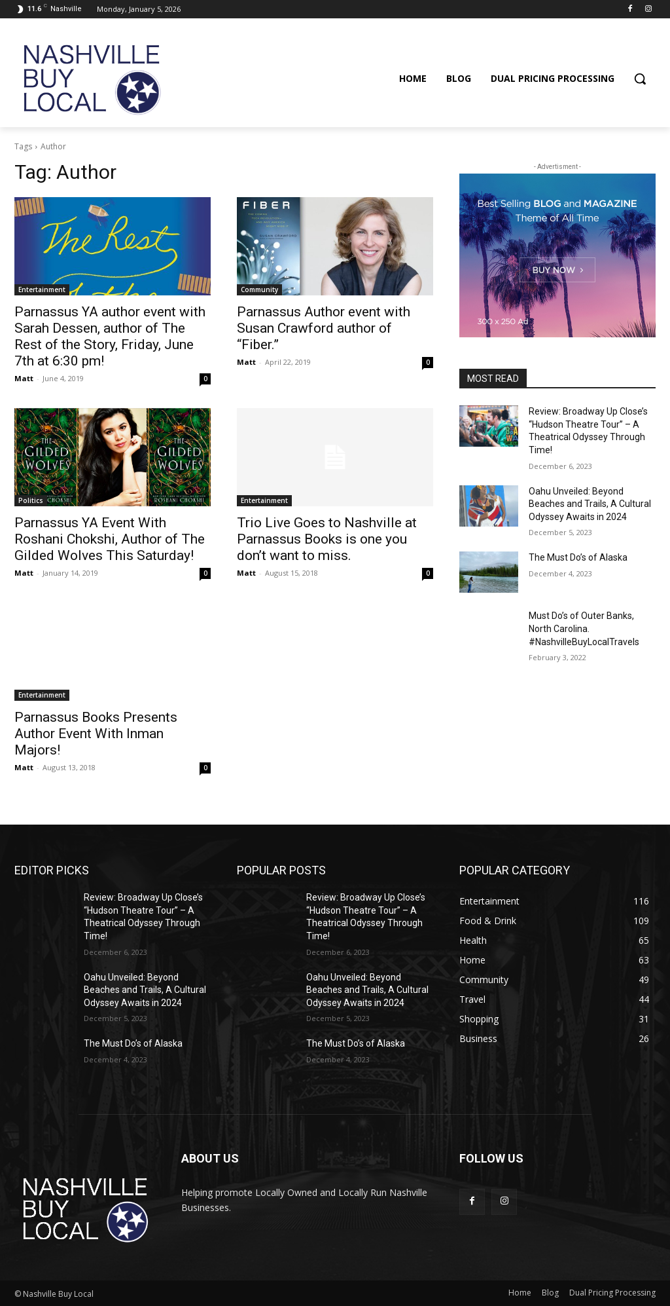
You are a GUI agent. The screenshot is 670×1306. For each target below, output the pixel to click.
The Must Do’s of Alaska (578, 557)
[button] (640, 78)
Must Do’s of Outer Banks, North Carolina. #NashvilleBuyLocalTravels (584, 628)
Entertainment (41, 289)
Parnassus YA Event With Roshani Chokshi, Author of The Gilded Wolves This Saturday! (109, 539)
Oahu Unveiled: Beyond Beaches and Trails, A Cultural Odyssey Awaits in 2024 (590, 504)
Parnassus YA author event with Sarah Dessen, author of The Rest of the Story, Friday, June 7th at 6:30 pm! (109, 336)
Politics (30, 500)
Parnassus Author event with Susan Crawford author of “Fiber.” (323, 328)
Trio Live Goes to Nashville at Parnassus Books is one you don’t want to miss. (327, 539)
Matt (23, 378)
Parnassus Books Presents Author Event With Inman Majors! (95, 733)
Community (259, 289)
